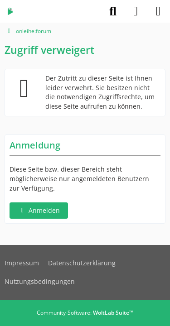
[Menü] (158, 11)
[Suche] (113, 11)
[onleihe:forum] (10, 11)
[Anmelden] (135, 11)
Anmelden (39, 210)
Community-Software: (85, 312)
